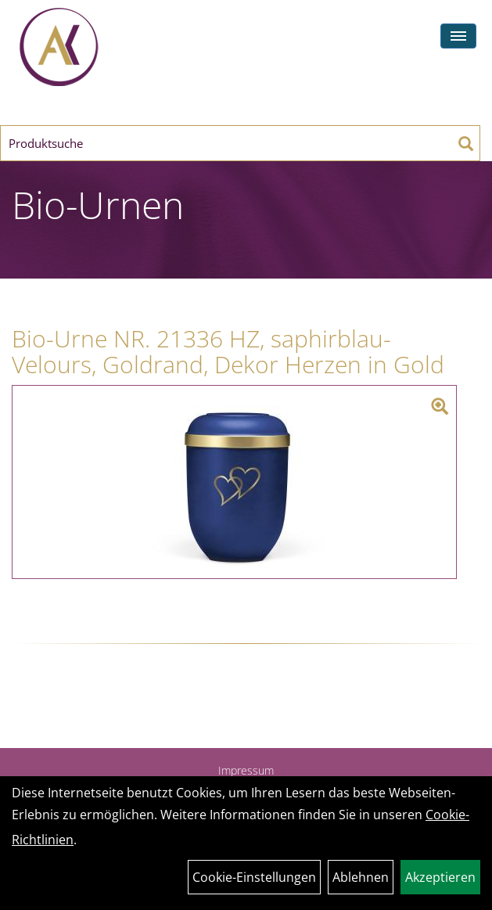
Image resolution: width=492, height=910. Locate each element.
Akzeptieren (440, 877)
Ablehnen (360, 877)
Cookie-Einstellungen (254, 877)
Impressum (246, 770)
